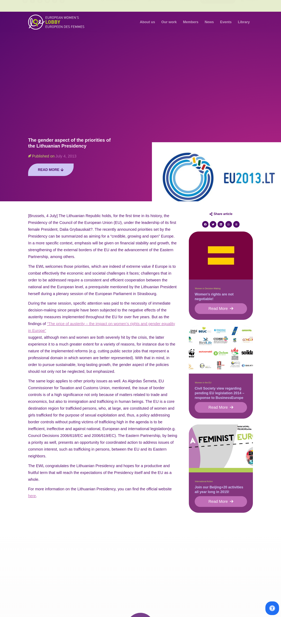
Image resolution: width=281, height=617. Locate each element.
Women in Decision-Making (207, 288)
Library (244, 22)
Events (226, 22)
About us (147, 22)
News (209, 22)
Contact (187, 5)
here (32, 496)
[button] (205, 224)
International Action (204, 481)
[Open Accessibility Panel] (272, 608)
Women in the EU (203, 382)
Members (190, 22)
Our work (169, 22)
